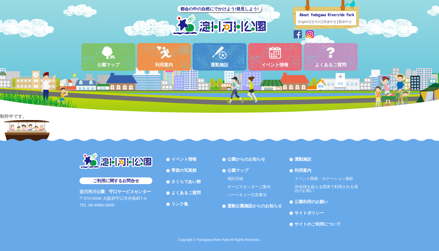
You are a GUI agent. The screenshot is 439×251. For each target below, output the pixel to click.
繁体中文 (345, 22)
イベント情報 (274, 56)
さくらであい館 (186, 181)
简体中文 (330, 22)
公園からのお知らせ (246, 159)
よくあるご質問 (330, 56)
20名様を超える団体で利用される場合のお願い (326, 188)
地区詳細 (235, 178)
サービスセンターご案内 (248, 186)
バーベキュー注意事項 (247, 195)
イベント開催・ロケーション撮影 (324, 178)
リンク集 (179, 203)
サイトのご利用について (318, 224)
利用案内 (164, 56)
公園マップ (108, 56)
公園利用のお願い (311, 201)
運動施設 (219, 56)
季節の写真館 (184, 170)
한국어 (316, 22)
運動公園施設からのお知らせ (254, 205)
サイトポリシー (309, 212)
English (303, 22)
